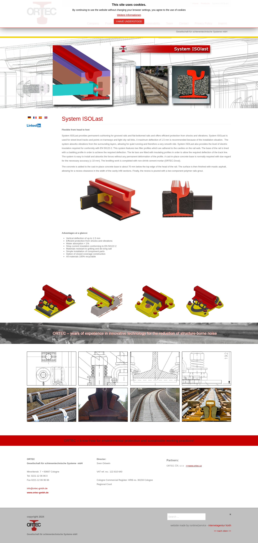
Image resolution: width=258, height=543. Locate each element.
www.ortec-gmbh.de (38, 492)
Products (205, 3)
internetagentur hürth (219, 525)
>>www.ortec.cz (194, 465)
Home (195, 3)
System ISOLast (82, 119)
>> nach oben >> (222, 531)
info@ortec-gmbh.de (37, 488)
